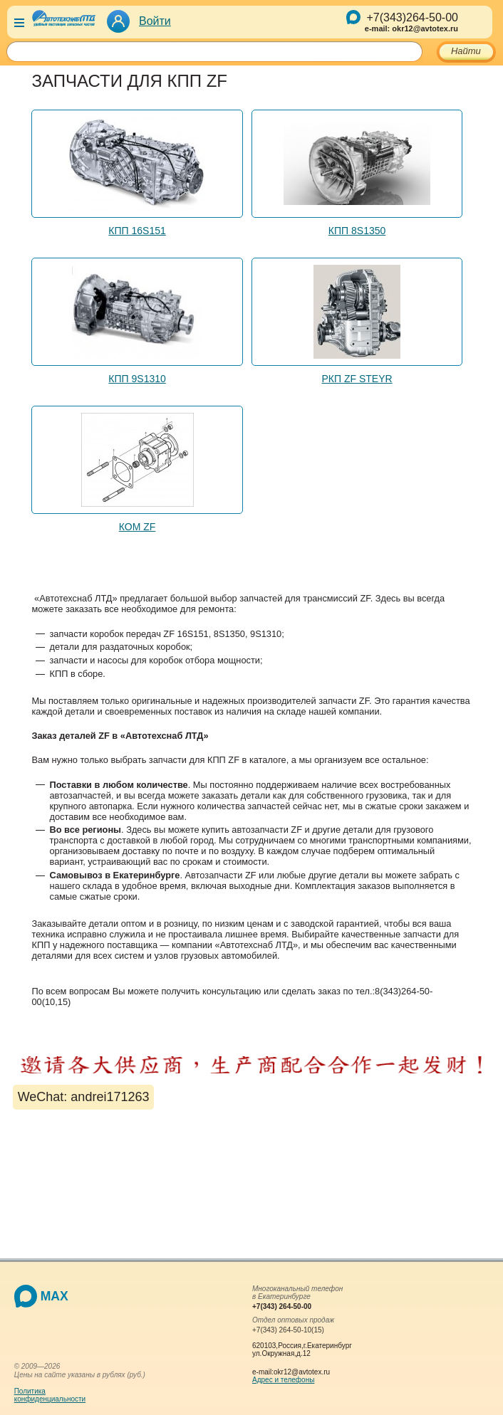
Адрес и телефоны (283, 1380)
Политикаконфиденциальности (49, 1395)
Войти (155, 21)
